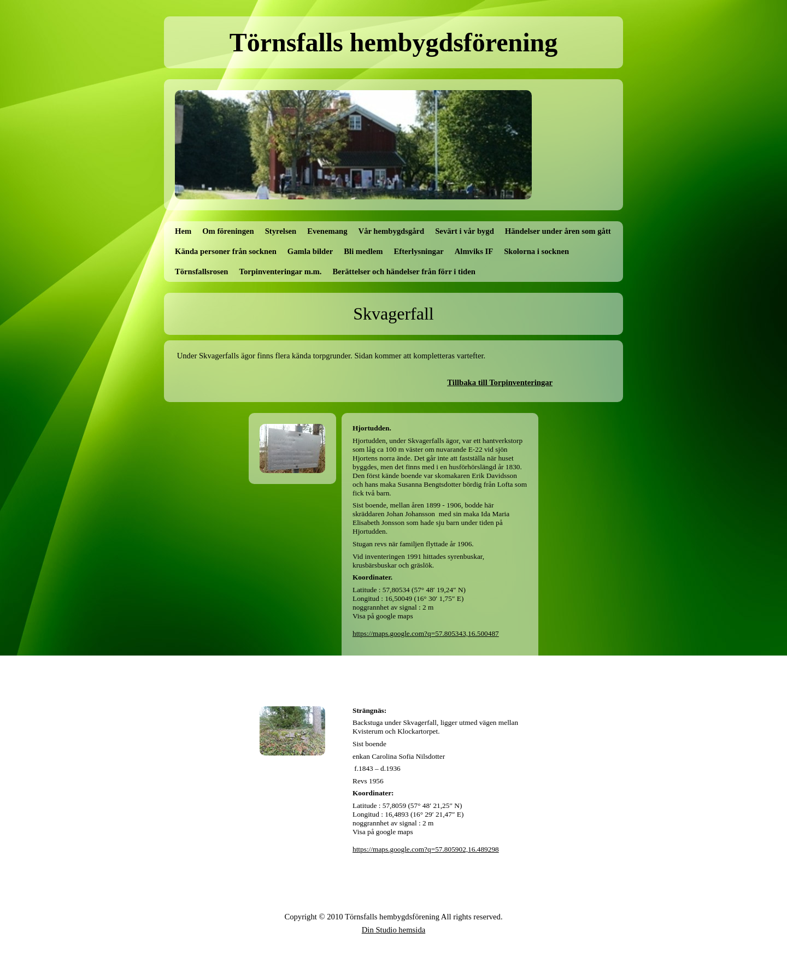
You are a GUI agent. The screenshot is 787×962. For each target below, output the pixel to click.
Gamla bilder (310, 251)
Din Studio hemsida (393, 929)
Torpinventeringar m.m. (280, 271)
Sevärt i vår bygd (464, 231)
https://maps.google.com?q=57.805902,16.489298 (426, 849)
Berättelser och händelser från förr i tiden (404, 271)
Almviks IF (474, 251)
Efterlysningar (419, 251)
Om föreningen (228, 231)
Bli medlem (363, 251)
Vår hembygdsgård (392, 231)
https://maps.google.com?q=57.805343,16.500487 (426, 633)
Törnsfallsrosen (201, 271)
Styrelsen (281, 231)
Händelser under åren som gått (558, 231)
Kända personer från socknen (226, 251)
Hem (183, 231)
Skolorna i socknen (536, 251)
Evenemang (327, 231)
